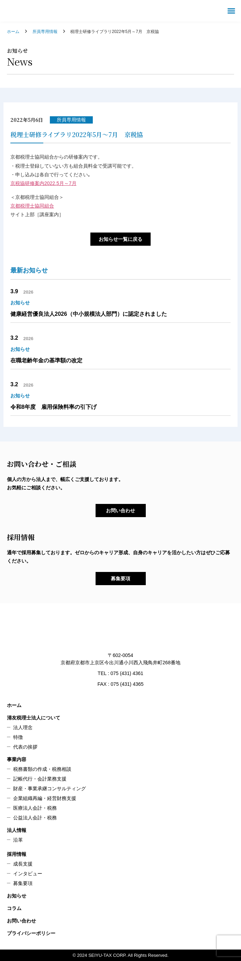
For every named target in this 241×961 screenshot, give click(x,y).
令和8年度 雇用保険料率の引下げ (53, 407)
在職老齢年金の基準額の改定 (46, 360)
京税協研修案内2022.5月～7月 (43, 183)
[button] (231, 11)
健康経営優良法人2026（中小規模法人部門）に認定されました (88, 314)
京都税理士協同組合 (32, 206)
